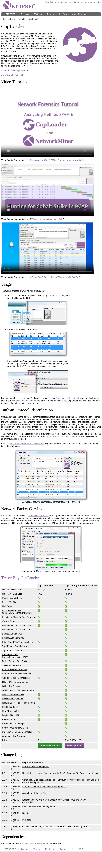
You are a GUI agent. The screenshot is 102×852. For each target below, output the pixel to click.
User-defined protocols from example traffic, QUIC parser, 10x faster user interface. (60, 773)
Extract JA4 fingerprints (13, 638)
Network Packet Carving (13, 694)
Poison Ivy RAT (68, 436)
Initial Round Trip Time (12, 642)
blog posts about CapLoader (25, 401)
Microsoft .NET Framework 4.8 (34, 843)
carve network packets (38, 515)
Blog (65, 14)
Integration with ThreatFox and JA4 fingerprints (44, 786)
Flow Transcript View (11, 610)
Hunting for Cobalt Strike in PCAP (47, 219)
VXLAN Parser (9, 621)
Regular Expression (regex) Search (18, 703)
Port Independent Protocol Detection (27, 443)
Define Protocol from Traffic (14, 661)
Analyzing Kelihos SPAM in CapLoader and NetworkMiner (59, 160)
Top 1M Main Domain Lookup (15, 646)
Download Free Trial (13, 75)
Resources (52, 14)
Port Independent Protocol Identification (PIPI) (15, 655)
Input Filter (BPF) (10, 707)
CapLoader (33, 19)
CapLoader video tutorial (67, 398)
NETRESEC (9, 14)
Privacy (36, 849)
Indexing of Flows (10, 617)
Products (25, 14)
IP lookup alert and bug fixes (35, 766)
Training (38, 14)
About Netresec (79, 14)
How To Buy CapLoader (14, 70)
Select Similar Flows (11, 665)
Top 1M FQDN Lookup (12, 650)
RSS (81, 849)
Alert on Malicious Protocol (14, 669)
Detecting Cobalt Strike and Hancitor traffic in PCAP (56, 277)
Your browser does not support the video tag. (47, 122)
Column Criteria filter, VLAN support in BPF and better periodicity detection (56, 826)
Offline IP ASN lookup (12, 686)
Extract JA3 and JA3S (12, 634)
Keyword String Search (12, 699)
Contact (24, 849)
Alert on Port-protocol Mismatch (16, 674)
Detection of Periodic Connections (18, 732)
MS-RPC (56, 436)
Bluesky (63, 849)
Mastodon (49, 849)
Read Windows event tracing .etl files (39, 806)
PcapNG (13, 598)
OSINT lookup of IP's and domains (18, 690)
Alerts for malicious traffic (34, 793)
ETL (11, 602)
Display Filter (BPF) (11, 715)
